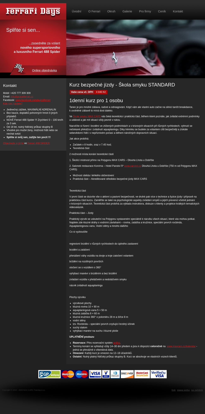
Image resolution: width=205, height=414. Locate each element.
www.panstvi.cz (132, 165)
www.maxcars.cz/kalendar (181, 346)
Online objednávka (44, 70)
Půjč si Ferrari (33, 11)
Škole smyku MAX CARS (87, 116)
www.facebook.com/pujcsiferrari (32, 100)
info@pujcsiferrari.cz (22, 96)
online (116, 342)
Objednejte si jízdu (13, 143)
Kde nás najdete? (12, 103)
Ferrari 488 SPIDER (39, 143)
